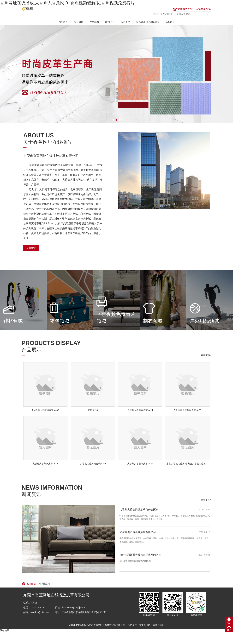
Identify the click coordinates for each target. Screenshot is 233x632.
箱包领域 (59, 320)
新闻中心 (109, 21)
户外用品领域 (204, 320)
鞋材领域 (13, 320)
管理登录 (157, 625)
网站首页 (63, 21)
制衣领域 (152, 320)
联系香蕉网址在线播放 (147, 21)
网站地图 (4, 630)
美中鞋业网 (44, 583)
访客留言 (170, 21)
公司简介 (78, 21)
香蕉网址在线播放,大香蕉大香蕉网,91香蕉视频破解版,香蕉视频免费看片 (67, 2)
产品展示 (94, 21)
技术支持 (125, 21)
